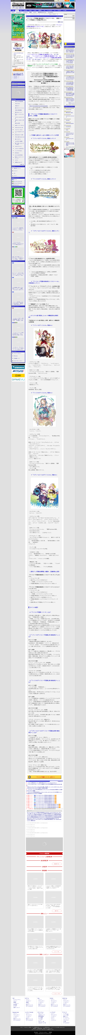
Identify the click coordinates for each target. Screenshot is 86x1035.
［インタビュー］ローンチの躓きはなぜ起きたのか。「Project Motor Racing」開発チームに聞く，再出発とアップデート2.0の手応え (18, 334)
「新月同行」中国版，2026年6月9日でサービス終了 (70, 72)
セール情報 (40, 1017)
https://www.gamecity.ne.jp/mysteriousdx (39, 105)
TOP (13, 10)
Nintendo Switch (58, 819)
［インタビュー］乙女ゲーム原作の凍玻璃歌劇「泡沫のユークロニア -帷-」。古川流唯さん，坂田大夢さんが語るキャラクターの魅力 (18, 319)
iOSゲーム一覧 (41, 1021)
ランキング (72, 0)
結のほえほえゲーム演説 (19, 134)
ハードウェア (49, 10)
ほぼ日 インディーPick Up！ (19, 125)
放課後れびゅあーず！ (18, 162)
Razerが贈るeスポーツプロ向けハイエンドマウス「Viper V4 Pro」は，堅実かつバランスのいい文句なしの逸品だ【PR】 (35, 947)
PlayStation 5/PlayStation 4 (18, 183)
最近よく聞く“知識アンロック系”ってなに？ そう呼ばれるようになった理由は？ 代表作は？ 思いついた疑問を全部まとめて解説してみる (18, 258)
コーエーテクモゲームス (18, 52)
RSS (12, 0)
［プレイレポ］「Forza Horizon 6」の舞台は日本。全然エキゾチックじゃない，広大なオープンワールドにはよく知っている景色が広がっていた (70, 67)
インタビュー (25, 12)
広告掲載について (17, 358)
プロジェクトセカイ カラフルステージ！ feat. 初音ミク (70, 134)
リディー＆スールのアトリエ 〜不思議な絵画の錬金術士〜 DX (47, 804)
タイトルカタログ (29, 1006)
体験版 (30, 12)
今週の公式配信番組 (18, 110)
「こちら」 (49, 1028)
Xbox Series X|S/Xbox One (18, 181)
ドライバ (15, 175)
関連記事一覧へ (60, 781)
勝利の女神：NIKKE (69, 112)
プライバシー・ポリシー (43, 1032)
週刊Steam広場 (17, 123)
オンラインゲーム (16, 999)
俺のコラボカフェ (18, 139)
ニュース (15, 76)
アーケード (64, 1012)
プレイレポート (18, 12)
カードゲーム (65, 1017)
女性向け (40, 10)
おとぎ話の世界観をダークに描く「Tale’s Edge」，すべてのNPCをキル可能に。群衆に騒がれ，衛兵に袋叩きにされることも (70, 61)
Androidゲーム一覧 (42, 1022)
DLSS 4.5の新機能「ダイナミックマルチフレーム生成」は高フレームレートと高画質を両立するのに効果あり (35, 930)
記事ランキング (16, 1007)
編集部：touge (60, 21)
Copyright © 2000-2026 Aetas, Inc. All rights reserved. (43, 1033)
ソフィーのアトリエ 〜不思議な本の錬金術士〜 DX (18, 48)
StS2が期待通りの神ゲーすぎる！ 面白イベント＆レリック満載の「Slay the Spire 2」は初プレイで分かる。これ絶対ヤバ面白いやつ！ (18, 288)
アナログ (59, 10)
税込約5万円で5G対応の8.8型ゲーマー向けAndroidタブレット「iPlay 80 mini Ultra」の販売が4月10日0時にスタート (70, 99)
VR (44, 10)
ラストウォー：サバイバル (70, 116)
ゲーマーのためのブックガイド (19, 132)
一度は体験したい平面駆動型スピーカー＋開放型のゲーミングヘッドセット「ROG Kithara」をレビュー (53, 930)
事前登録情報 (41, 1016)
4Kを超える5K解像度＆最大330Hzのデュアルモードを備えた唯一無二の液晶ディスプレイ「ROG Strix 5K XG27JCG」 (53, 947)
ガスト (15, 54)
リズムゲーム (65, 1020)
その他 (64, 1021)
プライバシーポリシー (17, 353)
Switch (30, 10)
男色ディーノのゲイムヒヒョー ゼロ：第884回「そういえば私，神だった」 (35, 905)
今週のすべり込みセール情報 (19, 121)
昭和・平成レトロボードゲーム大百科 (19, 144)
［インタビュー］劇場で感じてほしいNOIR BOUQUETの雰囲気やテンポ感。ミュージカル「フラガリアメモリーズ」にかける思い (53, 988)
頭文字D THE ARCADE (70, 123)
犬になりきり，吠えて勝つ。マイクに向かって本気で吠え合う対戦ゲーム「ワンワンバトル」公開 (70, 56)
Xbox (21, 10)
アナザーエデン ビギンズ (70, 139)
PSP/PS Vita (64, 998)
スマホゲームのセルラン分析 (19, 118)
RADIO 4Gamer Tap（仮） (19, 127)
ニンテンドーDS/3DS (29, 1012)
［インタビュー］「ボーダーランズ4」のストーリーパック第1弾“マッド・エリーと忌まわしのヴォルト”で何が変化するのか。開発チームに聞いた (18, 348)
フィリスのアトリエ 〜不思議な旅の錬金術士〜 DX (45, 799)
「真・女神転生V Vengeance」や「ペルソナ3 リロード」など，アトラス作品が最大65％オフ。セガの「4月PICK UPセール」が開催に (70, 78)
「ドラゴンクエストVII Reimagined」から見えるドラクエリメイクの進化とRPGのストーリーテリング (18, 243)
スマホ (35, 10)
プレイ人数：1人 (30, 813)
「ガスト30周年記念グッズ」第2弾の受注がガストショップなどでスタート (42, 782)
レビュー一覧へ (56, 951)
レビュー (13, 12)
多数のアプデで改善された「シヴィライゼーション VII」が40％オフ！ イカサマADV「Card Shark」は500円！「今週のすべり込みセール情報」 (35, 888)
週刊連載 (15, 1004)
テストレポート (54, 1014)
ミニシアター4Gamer (18, 150)
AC (54, 10)
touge (33, 820)
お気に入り (62, 0)
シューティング (66, 1018)
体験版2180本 (21, 8)
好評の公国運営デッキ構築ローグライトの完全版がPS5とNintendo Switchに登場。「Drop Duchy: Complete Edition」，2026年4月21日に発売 (70, 94)
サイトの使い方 (24, 0)
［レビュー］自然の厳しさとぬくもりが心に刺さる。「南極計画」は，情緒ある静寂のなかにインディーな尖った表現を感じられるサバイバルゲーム (18, 303)
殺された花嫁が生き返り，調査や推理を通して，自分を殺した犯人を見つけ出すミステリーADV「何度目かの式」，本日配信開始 (70, 89)
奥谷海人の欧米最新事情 (19, 101)
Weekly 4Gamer (17, 103)
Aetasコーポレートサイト (18, 360)
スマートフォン (40, 1012)
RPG (48, 812)
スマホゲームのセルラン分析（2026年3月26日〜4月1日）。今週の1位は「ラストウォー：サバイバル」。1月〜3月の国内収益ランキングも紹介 (53, 906)
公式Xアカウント (17, 0)
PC (17, 10)
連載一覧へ (22, 164)
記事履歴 (67, 0)
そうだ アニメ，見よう (19, 129)
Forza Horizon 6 (68, 126)
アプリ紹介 (40, 1018)
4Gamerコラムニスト (18, 146)
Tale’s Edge (67, 120)
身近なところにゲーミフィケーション (19, 158)
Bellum (67, 129)
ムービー (34, 12)
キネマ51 (16, 160)
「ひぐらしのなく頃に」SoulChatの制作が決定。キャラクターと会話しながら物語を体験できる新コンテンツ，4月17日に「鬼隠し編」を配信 (70, 83)
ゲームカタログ (50, 12)
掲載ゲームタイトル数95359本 (18, 7)
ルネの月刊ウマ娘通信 (18, 141)
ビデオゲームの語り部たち (19, 148)
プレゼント (16, 170)
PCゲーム (15, 179)
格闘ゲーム (65, 1016)
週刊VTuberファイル (18, 112)
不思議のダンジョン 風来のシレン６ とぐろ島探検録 (70, 143)
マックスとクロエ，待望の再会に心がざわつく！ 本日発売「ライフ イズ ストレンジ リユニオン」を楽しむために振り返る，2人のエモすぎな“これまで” (18, 229)
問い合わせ (31, 0)
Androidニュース (41, 1014)
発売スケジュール (29, 1004)
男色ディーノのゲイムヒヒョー (19, 115)
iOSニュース (40, 1013)
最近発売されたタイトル (42, 12)
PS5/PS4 (25, 10)
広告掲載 (50, 1032)
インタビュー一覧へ (56, 993)
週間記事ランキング (17, 168)
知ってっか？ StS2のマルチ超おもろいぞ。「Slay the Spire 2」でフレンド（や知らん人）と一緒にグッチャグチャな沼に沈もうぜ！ (18, 274)
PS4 (57, 54)
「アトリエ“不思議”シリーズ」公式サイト (45, 777)
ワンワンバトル (68, 109)
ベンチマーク (53, 1020)
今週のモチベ (17, 105)
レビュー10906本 (15, 8)
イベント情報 (65, 1014)
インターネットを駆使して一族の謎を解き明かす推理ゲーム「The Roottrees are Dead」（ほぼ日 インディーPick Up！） (53, 887)
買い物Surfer (17, 152)
